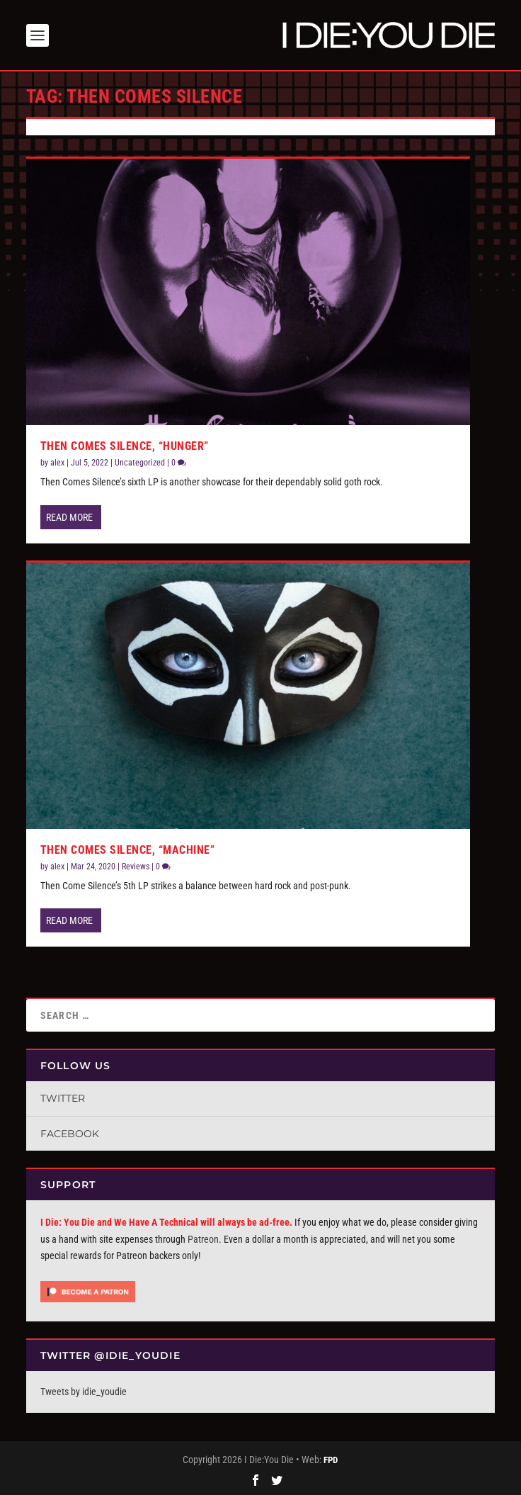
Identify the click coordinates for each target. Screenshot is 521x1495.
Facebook (69, 1133)
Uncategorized (140, 463)
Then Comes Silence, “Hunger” (124, 446)
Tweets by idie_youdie (83, 1391)
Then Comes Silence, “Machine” (127, 849)
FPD (331, 1460)
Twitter (62, 1098)
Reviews (135, 866)
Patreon (203, 1239)
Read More (69, 516)
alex (57, 463)
